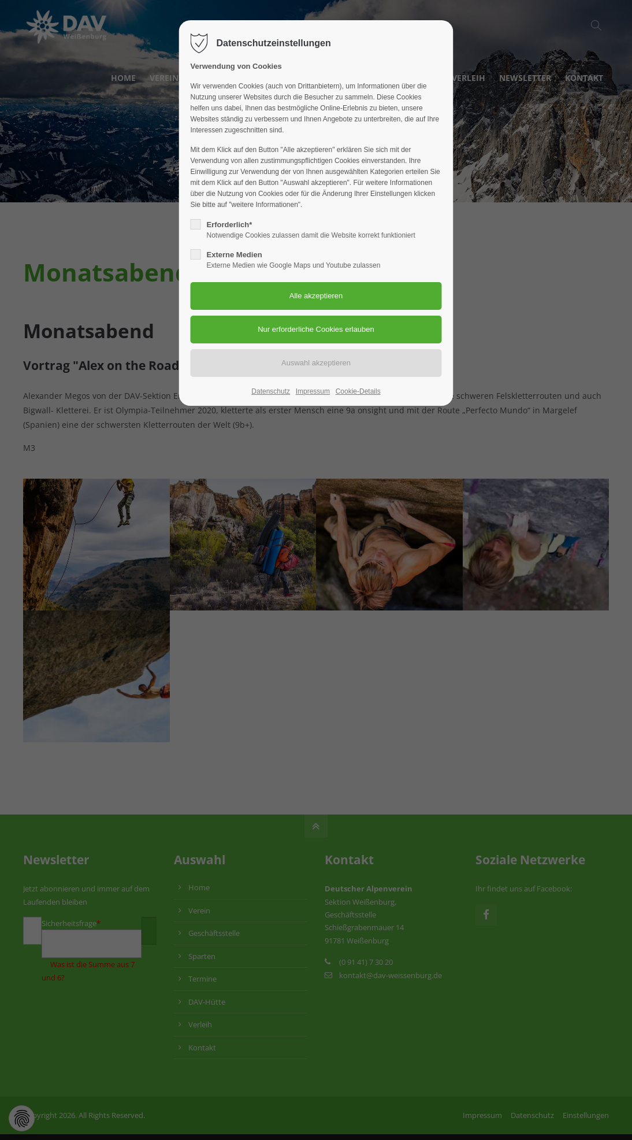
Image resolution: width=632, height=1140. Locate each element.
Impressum (313, 391)
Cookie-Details (358, 391)
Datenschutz (270, 391)
